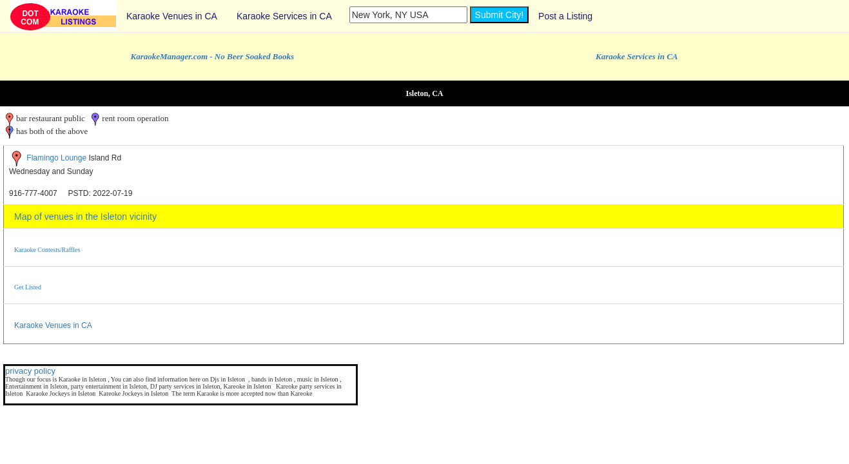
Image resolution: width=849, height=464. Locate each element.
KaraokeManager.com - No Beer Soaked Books (213, 56)
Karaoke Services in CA (284, 16)
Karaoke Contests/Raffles (47, 249)
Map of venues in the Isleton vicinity (85, 216)
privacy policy (30, 371)
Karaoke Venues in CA (171, 16)
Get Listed (27, 287)
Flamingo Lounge (56, 157)
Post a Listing (565, 16)
